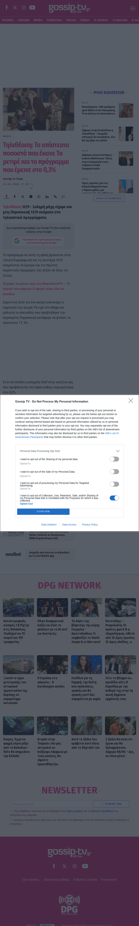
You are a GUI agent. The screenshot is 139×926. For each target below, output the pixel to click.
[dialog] (69, 463)
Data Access (69, 524)
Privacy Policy (90, 524)
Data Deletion (49, 524)
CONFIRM (43, 511)
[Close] (132, 401)
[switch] (114, 459)
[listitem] (69, 451)
